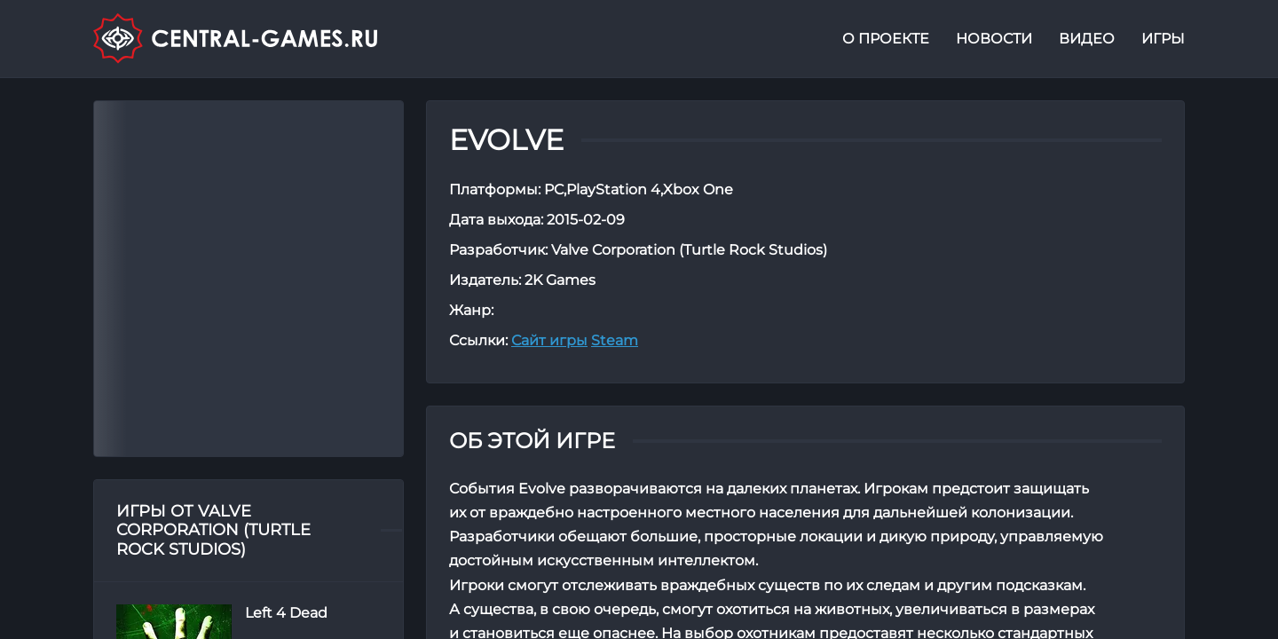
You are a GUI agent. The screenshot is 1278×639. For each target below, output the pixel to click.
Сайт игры (549, 340)
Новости (994, 38)
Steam (614, 340)
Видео (1087, 38)
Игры (1163, 38)
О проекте (885, 38)
